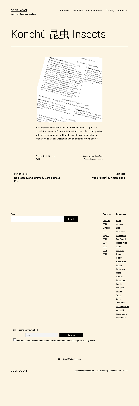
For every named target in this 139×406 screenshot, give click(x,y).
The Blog (110, 10)
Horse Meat (121, 261)
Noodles (120, 276)
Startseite (64, 10)
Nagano (100, 159)
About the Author (94, 10)
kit (39, 159)
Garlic (118, 246)
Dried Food (121, 235)
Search (14, 214)
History (119, 258)
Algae (118, 220)
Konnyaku (120, 269)
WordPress (122, 371)
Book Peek (99, 156)
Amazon (119, 224)
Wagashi (120, 310)
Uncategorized (122, 306)
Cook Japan (19, 10)
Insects (93, 159)
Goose (119, 254)
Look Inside (77, 10)
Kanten (119, 265)
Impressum (122, 10)
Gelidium (120, 250)
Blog (118, 228)
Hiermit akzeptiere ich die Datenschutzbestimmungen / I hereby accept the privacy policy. (55, 340)
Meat (118, 273)
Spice (118, 295)
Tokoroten (120, 303)
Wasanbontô (121, 314)
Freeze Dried (121, 243)
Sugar (118, 299)
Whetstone (121, 318)
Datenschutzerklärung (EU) (87, 371)
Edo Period (121, 239)
